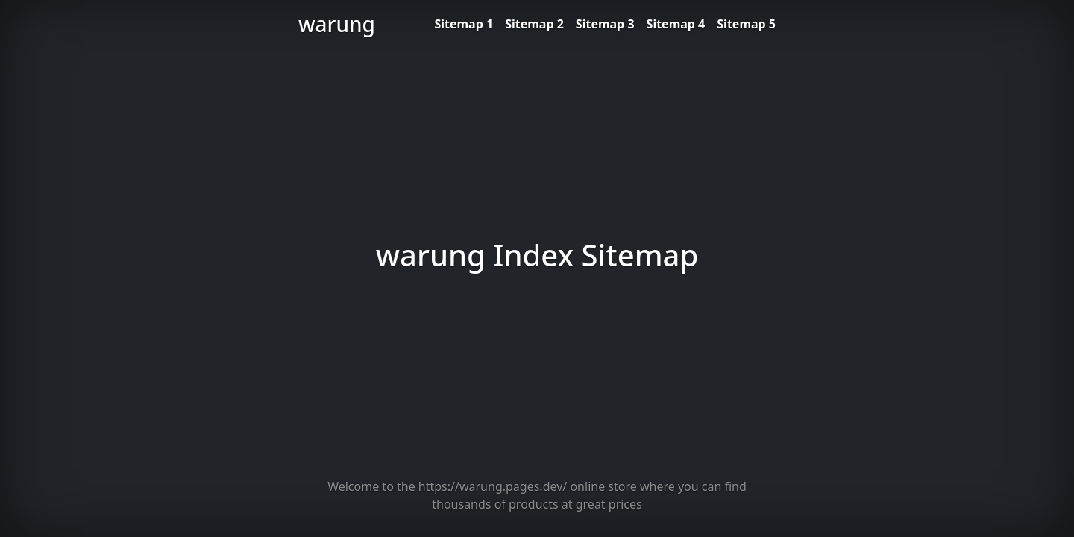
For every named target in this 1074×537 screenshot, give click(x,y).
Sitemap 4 (676, 24)
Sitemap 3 (605, 24)
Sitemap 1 (463, 24)
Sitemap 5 (746, 24)
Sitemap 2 (534, 24)
